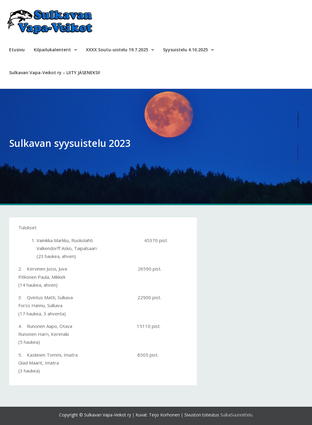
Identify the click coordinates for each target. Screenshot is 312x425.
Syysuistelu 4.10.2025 (185, 50)
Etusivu (17, 50)
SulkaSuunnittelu (236, 415)
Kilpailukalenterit (52, 50)
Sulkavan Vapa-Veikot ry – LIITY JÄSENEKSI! (54, 72)
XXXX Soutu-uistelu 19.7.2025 (117, 50)
